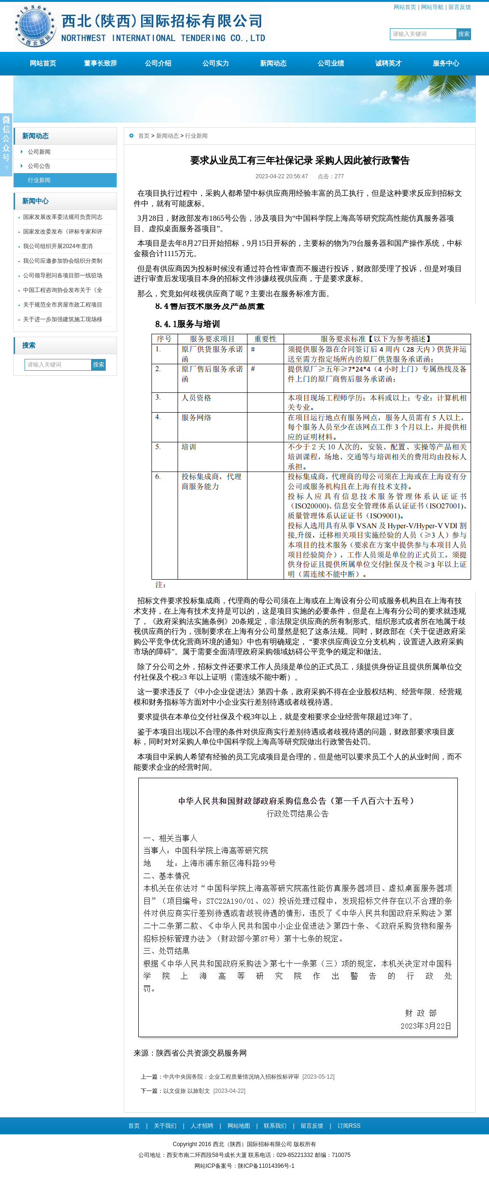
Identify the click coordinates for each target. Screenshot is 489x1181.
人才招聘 (202, 1126)
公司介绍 (158, 63)
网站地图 (239, 1126)
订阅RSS (349, 1126)
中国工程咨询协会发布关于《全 (62, 290)
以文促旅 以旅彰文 (186, 1091)
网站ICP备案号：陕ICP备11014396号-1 (244, 1166)
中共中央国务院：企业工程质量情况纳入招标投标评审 (231, 1076)
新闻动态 (273, 63)
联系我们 (275, 1126)
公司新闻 (39, 152)
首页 (144, 136)
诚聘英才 (388, 63)
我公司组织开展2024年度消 (58, 246)
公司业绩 (331, 63)
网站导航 (432, 7)
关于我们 (165, 1126)
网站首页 (405, 7)
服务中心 (446, 63)
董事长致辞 (100, 63)
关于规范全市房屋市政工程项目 (62, 304)
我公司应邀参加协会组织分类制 (62, 261)
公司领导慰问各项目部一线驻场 (62, 275)
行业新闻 (39, 180)
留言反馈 (459, 7)
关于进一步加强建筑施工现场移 (62, 319)
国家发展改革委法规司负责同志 (62, 217)
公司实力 (215, 63)
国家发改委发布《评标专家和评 (62, 231)
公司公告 (39, 166)
